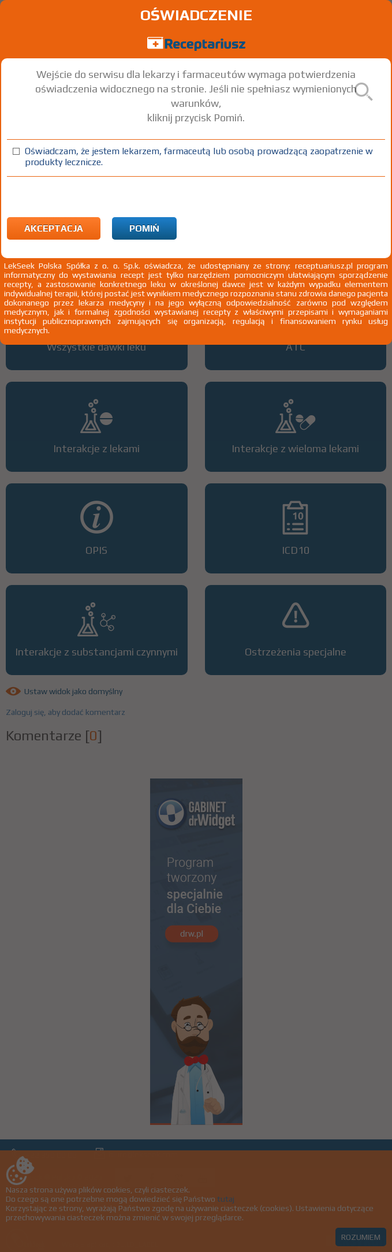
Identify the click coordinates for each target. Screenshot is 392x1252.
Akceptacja (53, 228)
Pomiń (144, 228)
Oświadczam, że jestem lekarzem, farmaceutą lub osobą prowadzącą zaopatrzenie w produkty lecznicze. (199, 156)
